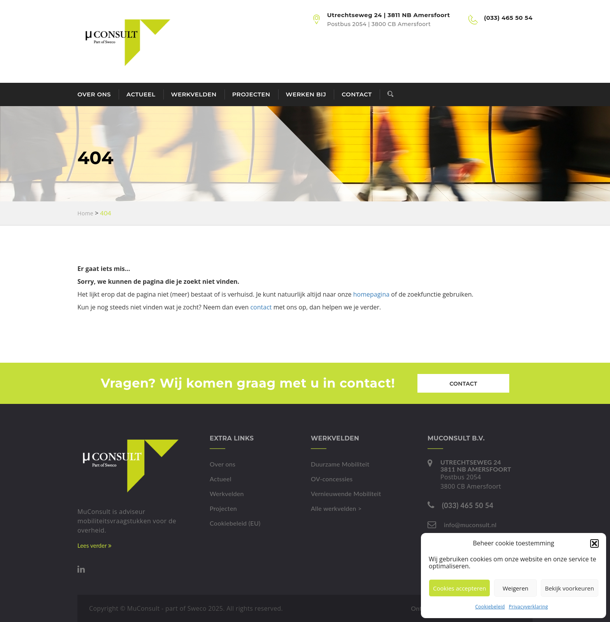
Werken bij (306, 94)
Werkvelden (194, 94)
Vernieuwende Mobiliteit (346, 493)
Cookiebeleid (490, 606)
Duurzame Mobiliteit (340, 464)
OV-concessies (331, 478)
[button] (594, 543)
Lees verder (94, 545)
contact (261, 307)
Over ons (94, 94)
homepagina (371, 294)
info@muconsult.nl (470, 524)
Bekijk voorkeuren (569, 588)
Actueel (141, 94)
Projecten (251, 94)
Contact (357, 94)
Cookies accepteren (459, 588)
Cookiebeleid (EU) (235, 523)
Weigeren (515, 588)
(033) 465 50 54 (467, 505)
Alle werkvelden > (336, 508)
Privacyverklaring (528, 606)
